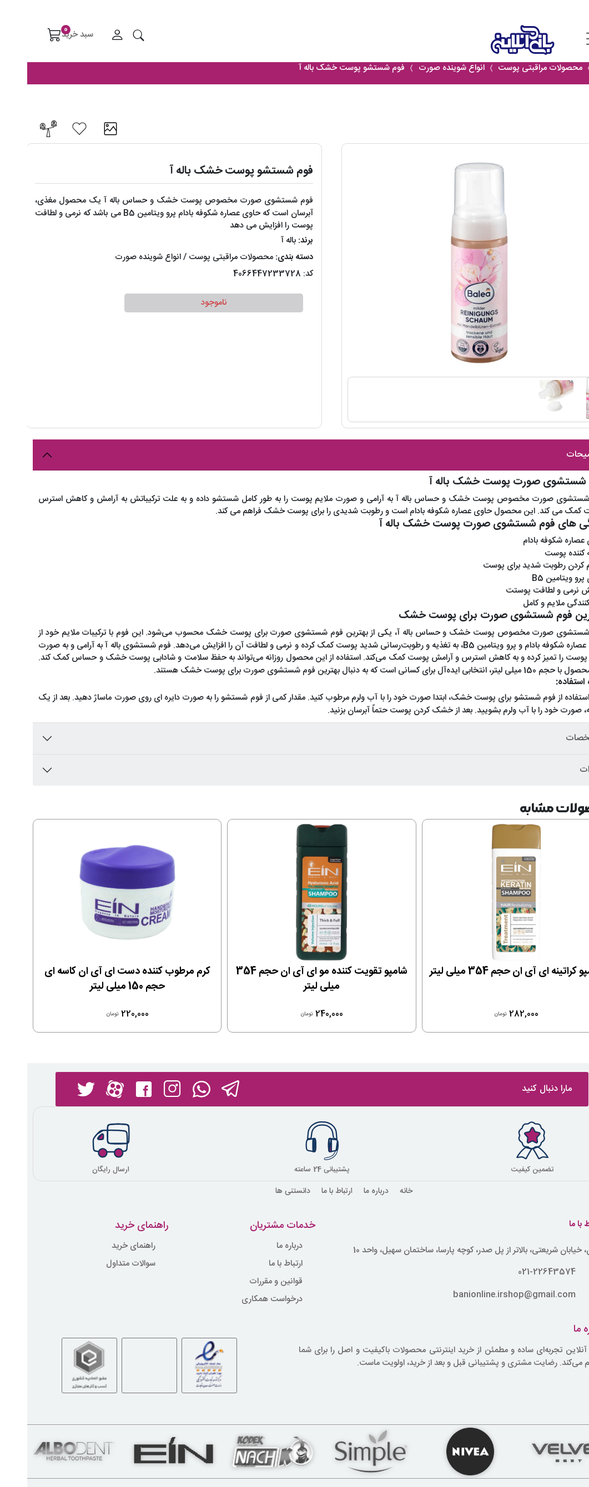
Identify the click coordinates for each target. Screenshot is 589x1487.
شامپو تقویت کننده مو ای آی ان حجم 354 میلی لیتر (294, 979)
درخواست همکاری (244, 1299)
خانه (378, 1191)
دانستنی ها (265, 1191)
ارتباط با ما (309, 1191)
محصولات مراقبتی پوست (204, 257)
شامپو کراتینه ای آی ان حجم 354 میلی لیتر (488, 971)
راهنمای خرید (106, 1246)
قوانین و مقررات (248, 1282)
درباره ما (348, 1191)
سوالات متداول (103, 1264)
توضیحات (557, 454)
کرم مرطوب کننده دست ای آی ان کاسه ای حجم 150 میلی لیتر (100, 979)
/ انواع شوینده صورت (123, 257)
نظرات (563, 769)
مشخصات (556, 738)
